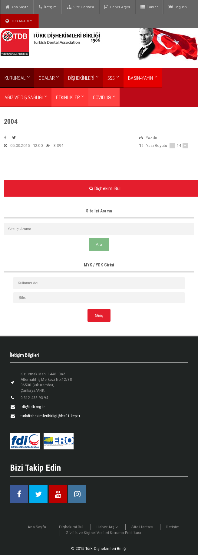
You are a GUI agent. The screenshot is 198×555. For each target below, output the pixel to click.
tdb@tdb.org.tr (33, 407)
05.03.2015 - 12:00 (23, 146)
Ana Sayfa (16, 7)
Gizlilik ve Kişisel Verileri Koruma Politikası (103, 532)
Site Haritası (80, 7)
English (177, 7)
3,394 (54, 146)
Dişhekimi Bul (71, 527)
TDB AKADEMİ (19, 21)
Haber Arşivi (117, 7)
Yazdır (148, 138)
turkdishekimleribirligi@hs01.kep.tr (50, 416)
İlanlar (149, 7)
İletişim (48, 7)
